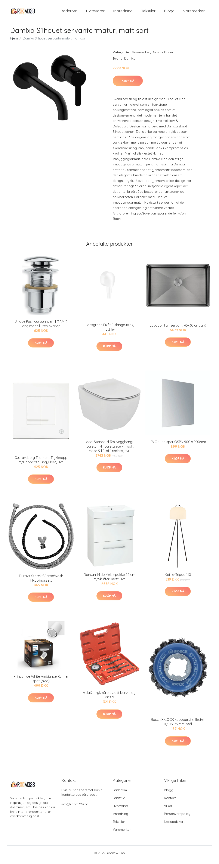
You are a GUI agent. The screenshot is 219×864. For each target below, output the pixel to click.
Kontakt (170, 802)
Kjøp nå (127, 84)
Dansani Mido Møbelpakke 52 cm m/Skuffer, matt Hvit (109, 580)
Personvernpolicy (177, 817)
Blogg (169, 12)
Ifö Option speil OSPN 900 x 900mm (178, 445)
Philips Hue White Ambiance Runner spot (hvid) (41, 682)
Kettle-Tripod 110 (178, 578)
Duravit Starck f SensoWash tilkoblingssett (41, 581)
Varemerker (194, 12)
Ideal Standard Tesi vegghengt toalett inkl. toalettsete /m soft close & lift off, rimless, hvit (109, 450)
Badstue (119, 802)
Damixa (157, 56)
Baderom (69, 12)
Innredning (123, 12)
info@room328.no (74, 808)
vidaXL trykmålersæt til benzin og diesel (109, 698)
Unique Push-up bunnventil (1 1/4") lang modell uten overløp (41, 327)
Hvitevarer (95, 12)
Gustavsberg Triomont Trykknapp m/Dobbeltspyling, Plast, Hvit (41, 463)
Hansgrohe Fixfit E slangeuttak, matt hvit (109, 331)
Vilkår (168, 809)
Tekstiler (148, 12)
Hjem (14, 42)
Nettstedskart (174, 825)
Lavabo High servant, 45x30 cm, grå (178, 329)
